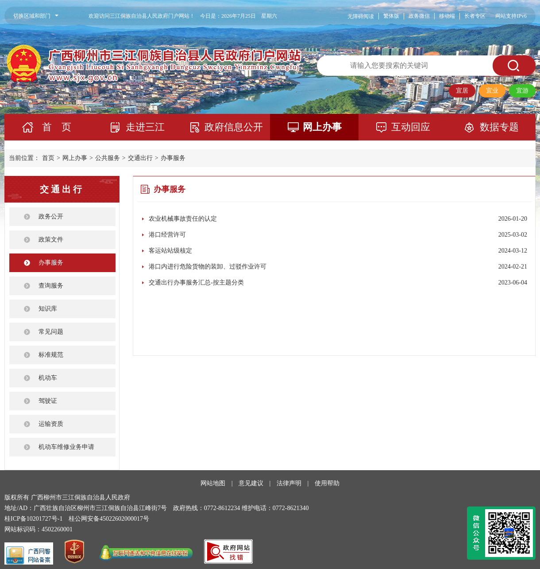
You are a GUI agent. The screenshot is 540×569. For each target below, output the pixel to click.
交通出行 (140, 158)
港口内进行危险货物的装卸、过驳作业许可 (207, 266)
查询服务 (51, 285)
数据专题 (499, 127)
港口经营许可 (167, 234)
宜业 (492, 90)
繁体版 (391, 16)
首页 (48, 158)
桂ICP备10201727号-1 (33, 518)
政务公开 (51, 216)
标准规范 (51, 354)
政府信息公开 (233, 127)
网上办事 (322, 127)
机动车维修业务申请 (66, 447)
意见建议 (251, 483)
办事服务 (173, 158)
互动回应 (410, 127)
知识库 (48, 308)
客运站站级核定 (170, 250)
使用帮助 (327, 483)
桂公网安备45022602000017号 (109, 518)
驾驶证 (48, 401)
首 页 (56, 127)
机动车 (48, 377)
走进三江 (145, 127)
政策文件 (51, 239)
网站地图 (213, 483)
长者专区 (475, 16)
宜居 (462, 90)
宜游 (522, 90)
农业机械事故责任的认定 (183, 218)
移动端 (447, 16)
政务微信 (419, 16)
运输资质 (51, 424)
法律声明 (289, 483)
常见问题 (51, 331)
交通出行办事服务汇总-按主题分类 (196, 282)
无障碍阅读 (360, 16)
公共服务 (107, 158)
